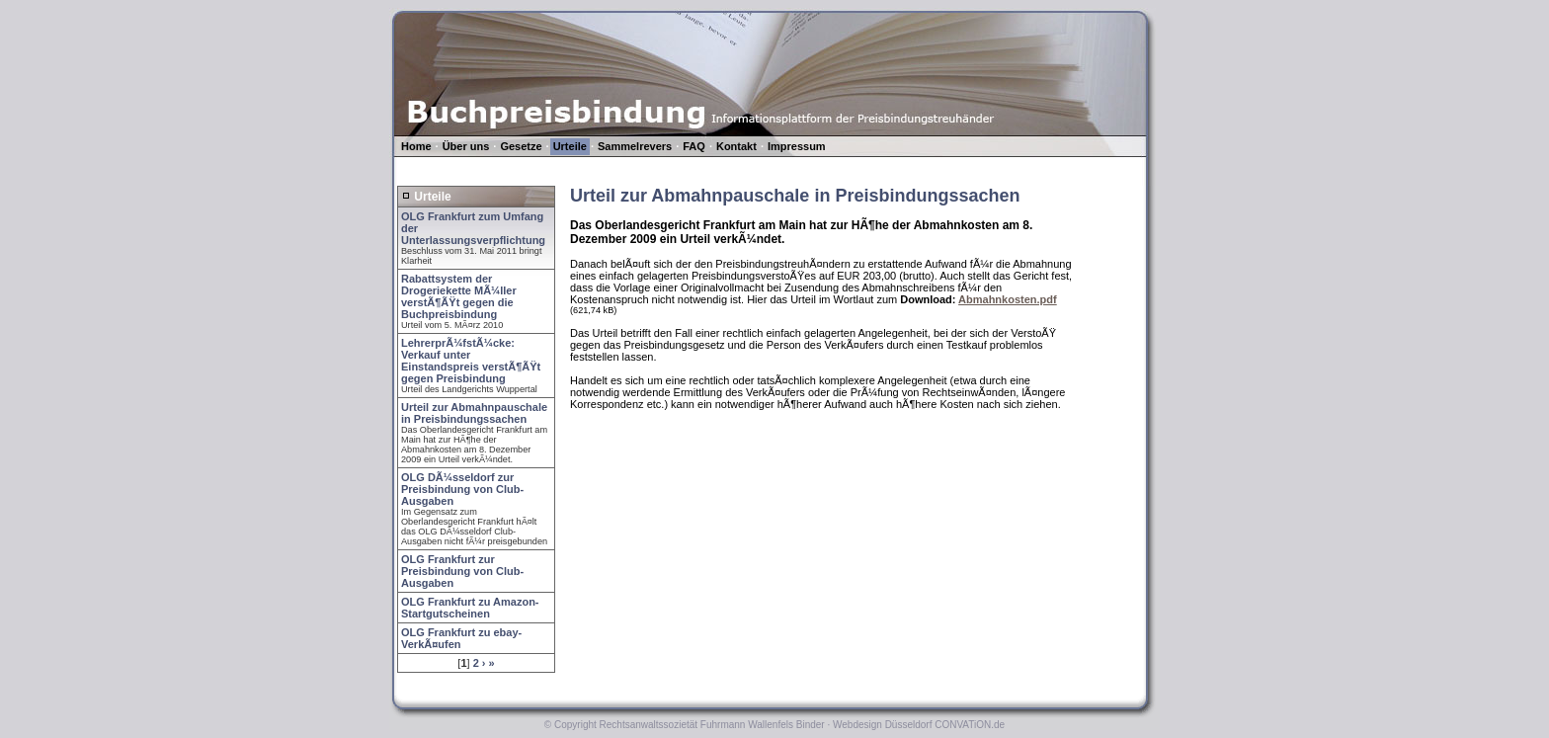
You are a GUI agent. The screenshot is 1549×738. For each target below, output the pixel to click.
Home (416, 146)
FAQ (694, 146)
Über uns (466, 146)
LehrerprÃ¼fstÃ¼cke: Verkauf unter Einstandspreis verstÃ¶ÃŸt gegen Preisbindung (470, 360)
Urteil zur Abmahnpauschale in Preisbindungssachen (474, 413)
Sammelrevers (635, 146)
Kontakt (736, 146)
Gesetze (520, 146)
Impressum (797, 146)
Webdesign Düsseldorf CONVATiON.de (919, 724)
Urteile (570, 146)
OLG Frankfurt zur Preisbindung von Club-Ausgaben (462, 571)
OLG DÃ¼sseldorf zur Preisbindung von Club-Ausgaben (462, 489)
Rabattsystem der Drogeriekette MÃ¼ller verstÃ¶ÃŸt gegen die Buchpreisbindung (459, 296)
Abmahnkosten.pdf (1007, 299)
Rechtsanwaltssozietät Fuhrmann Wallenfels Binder (712, 724)
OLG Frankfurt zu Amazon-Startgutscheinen (470, 607)
